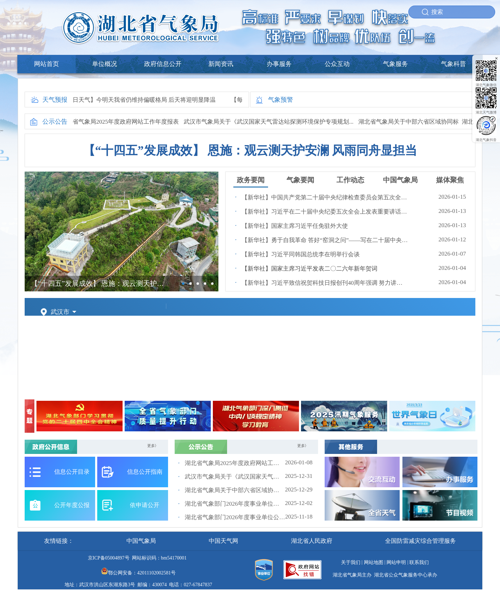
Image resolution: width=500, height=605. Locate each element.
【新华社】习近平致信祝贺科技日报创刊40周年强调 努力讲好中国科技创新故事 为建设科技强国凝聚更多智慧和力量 (325, 283)
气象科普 (453, 63)
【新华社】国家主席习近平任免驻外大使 (295, 226)
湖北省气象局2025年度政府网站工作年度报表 (122, 121)
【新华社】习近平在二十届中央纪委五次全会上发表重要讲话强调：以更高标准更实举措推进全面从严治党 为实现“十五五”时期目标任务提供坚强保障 (325, 211)
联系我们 (419, 562)
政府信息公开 (163, 63)
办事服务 (279, 63)
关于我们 (350, 562)
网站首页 (46, 63)
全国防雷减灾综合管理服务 (420, 541)
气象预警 (280, 99)
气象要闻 (300, 180)
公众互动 (337, 63)
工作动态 (350, 180)
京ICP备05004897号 (109, 558)
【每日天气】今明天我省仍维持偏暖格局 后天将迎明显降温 (139, 100)
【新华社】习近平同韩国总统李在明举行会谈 (301, 254)
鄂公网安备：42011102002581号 (142, 572)
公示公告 (54, 121)
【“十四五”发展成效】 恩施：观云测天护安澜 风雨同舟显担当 (250, 150)
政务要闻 (251, 180)
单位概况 (104, 63)
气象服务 (395, 63)
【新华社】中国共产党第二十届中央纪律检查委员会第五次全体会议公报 (325, 197)
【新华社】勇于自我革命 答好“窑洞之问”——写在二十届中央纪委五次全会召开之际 (325, 240)
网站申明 (396, 562)
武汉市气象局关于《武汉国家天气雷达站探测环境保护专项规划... (270, 121)
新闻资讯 (220, 63)
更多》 (152, 446)
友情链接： (59, 541)
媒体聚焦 (450, 180)
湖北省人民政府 (311, 541)
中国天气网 (223, 541)
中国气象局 (400, 180)
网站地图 (373, 562)
